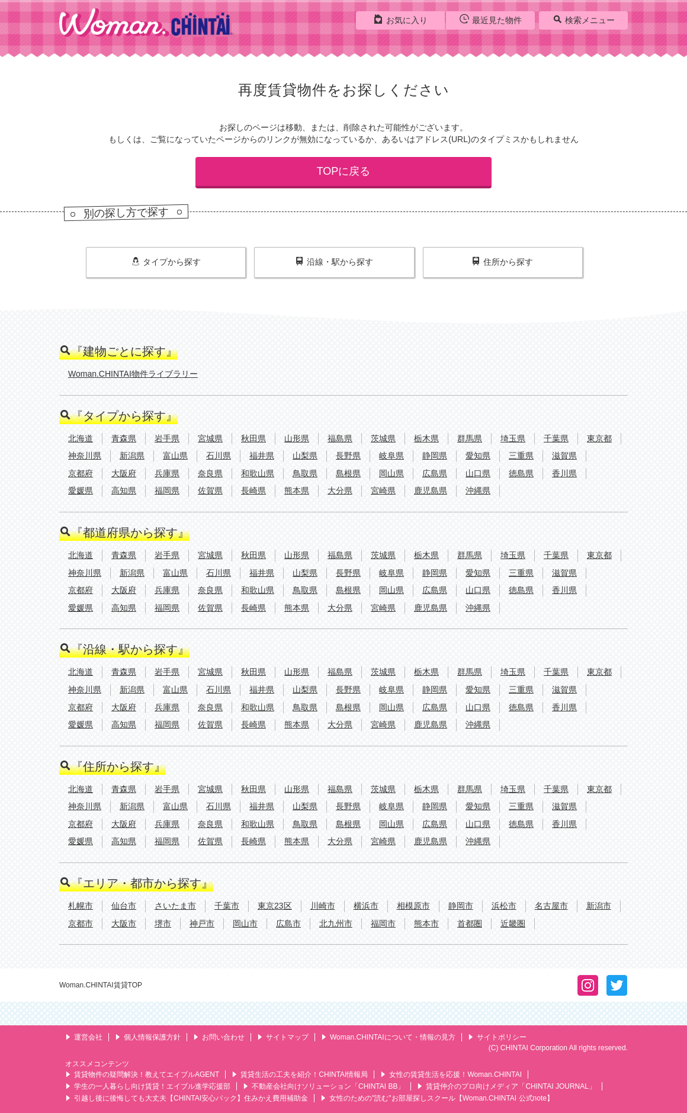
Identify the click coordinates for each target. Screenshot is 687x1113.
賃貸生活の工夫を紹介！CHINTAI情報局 (300, 1074)
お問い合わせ (219, 1037)
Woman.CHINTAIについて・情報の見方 (388, 1037)
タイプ (166, 262)
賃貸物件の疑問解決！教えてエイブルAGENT (142, 1074)
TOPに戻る (344, 171)
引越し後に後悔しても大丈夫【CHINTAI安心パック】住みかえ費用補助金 (186, 1098)
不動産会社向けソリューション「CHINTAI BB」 (324, 1086)
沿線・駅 (334, 262)
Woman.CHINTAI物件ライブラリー (133, 374)
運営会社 (83, 1037)
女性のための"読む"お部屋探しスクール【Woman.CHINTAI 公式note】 (437, 1098)
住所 (502, 262)
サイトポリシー (497, 1037)
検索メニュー (584, 19)
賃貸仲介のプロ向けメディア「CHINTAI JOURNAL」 (506, 1086)
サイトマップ (283, 1037)
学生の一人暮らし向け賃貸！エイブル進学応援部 (147, 1086)
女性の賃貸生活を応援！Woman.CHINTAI (451, 1074)
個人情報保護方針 (148, 1037)
